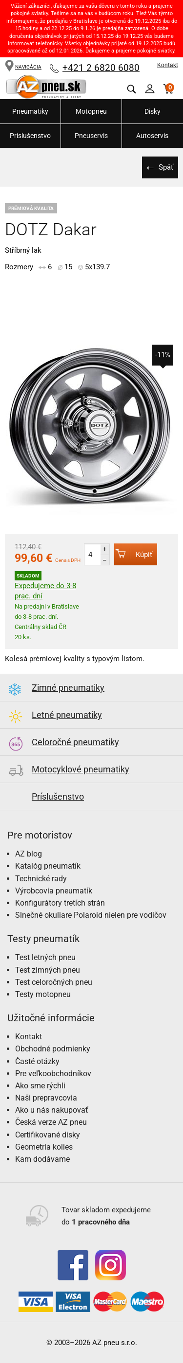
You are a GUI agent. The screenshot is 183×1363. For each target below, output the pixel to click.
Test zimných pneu (47, 970)
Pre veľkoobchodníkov (53, 1073)
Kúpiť (133, 553)
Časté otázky (37, 1061)
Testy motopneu (43, 994)
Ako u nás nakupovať (51, 1110)
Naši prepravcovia (46, 1097)
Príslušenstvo (30, 136)
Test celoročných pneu (53, 982)
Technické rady (41, 878)
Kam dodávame (42, 1159)
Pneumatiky (30, 111)
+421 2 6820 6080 (101, 67)
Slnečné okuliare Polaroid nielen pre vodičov (90, 915)
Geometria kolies (44, 1147)
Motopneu (91, 111)
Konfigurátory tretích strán (60, 903)
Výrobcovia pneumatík (53, 890)
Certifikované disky (47, 1134)
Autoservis (152, 136)
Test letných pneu (45, 957)
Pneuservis (91, 136)
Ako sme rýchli (40, 1085)
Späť (166, 167)
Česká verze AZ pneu (51, 1122)
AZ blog (28, 853)
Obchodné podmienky (52, 1048)
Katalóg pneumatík (48, 866)
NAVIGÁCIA (23, 67)
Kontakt (167, 65)
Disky (152, 111)
